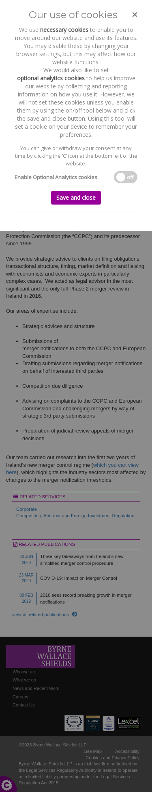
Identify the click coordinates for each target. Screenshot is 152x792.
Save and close (76, 197)
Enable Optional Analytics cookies (56, 177)
